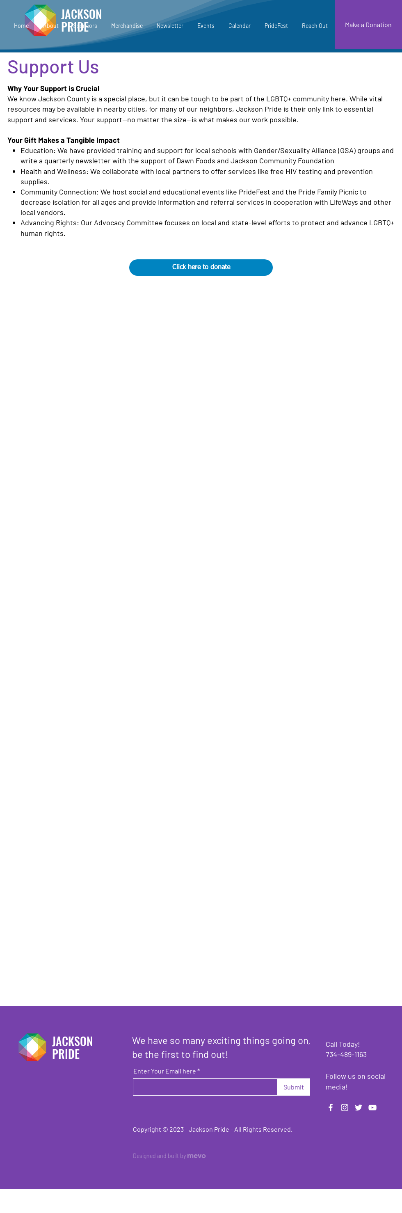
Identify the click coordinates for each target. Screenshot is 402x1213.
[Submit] (293, 1087)
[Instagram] (344, 1107)
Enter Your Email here (164, 1071)
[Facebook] (331, 1107)
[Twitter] (358, 1107)
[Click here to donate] (201, 267)
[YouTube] (372, 1107)
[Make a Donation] (368, 24)
